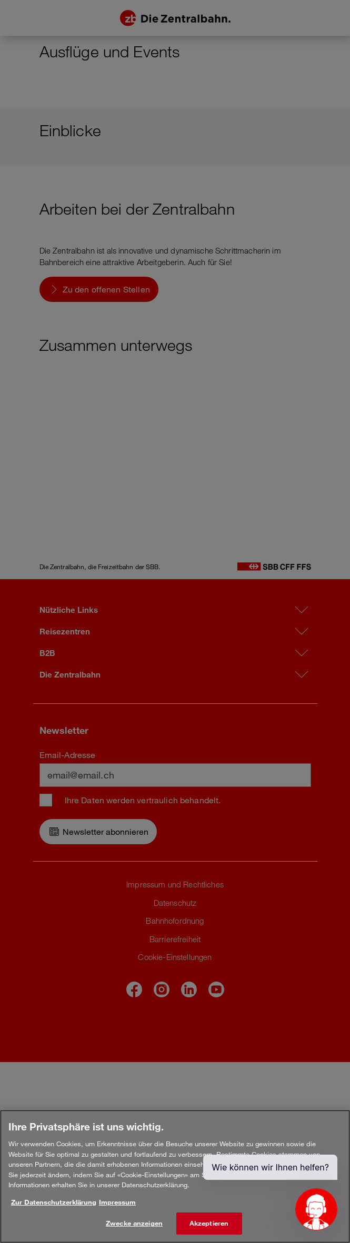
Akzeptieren (208, 1223)
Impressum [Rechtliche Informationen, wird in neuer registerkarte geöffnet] (117, 1202)
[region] (175, 1176)
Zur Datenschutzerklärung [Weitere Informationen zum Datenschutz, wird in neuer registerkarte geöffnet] (53, 1202)
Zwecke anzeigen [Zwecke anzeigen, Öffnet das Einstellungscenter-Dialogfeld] (134, 1223)
